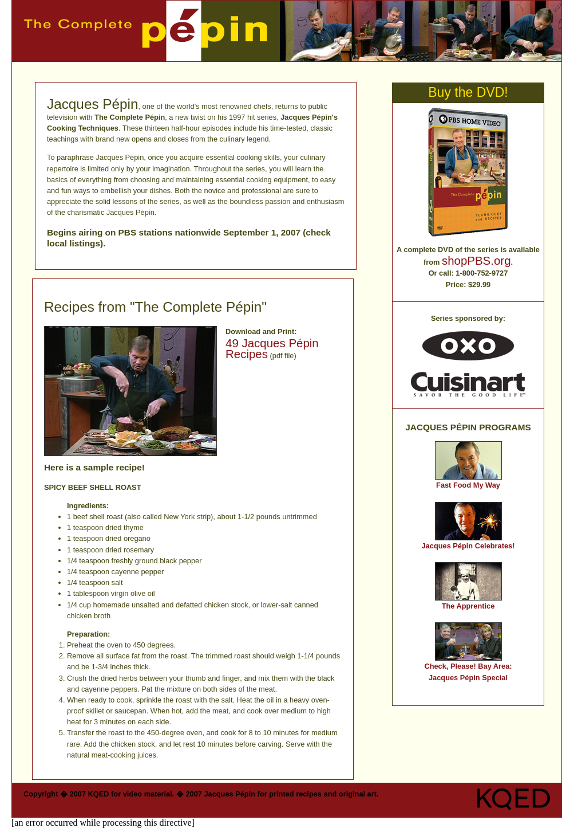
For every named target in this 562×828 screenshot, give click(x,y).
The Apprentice (468, 606)
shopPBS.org (476, 260)
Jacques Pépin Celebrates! (468, 545)
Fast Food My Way (468, 485)
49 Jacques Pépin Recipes (272, 348)
